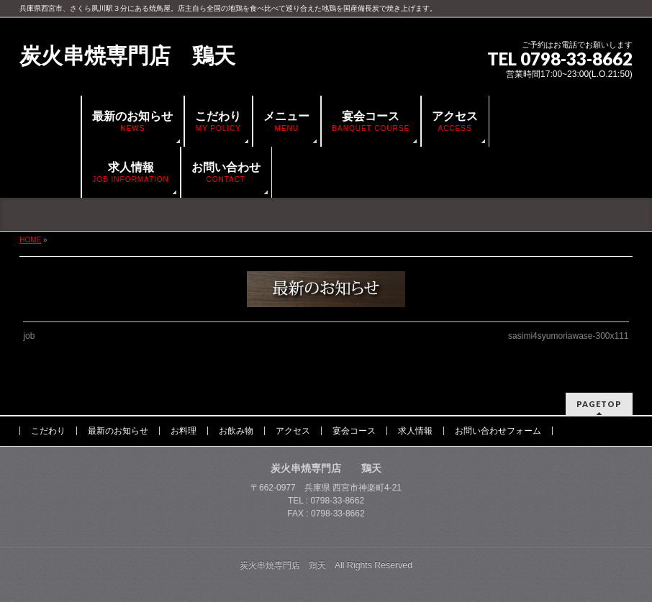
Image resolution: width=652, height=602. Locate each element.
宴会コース (354, 431)
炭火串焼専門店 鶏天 (127, 56)
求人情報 (415, 431)
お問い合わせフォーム (498, 431)
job (29, 336)
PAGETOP (599, 404)
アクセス (293, 431)
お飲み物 (236, 431)
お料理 (183, 431)
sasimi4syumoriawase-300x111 (568, 336)
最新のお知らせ (118, 431)
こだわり (48, 431)
